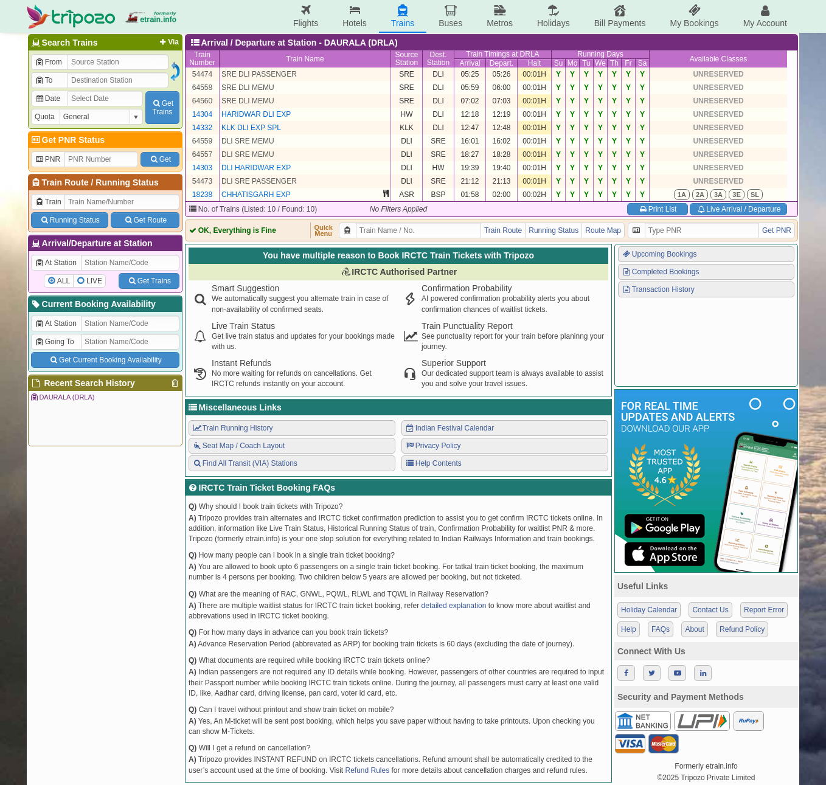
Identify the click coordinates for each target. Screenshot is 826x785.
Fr (628, 63)
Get (160, 159)
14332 (202, 127)
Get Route (145, 220)
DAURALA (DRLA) (62, 397)
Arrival (469, 63)
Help (628, 629)
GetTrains (162, 107)
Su (558, 63)
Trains (402, 16)
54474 (202, 74)
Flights (305, 16)
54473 (202, 181)
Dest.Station (438, 58)
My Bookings (694, 16)
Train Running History (232, 428)
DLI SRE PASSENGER (259, 181)
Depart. (501, 63)
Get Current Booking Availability (105, 360)
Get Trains (149, 281)
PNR (47, 159)
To (43, 80)
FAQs (660, 629)
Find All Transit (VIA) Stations (244, 463)
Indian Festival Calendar (449, 428)
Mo (572, 63)
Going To (54, 341)
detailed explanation (454, 605)
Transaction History (658, 289)
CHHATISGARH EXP (256, 194)
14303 (202, 168)
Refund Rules (367, 770)
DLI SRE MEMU (247, 141)
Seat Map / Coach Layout (238, 445)
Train (48, 202)
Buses (450, 16)
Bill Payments (620, 16)
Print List (657, 209)
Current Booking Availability (93, 304)
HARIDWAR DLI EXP (256, 114)
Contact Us (710, 610)
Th (614, 63)
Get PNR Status (67, 140)
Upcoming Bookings (659, 254)
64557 (202, 154)
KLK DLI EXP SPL (251, 127)
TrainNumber (202, 58)
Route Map (603, 230)
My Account (765, 16)
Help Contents (433, 463)
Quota (45, 116)
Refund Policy (742, 629)
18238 (202, 194)
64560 (202, 101)
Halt (534, 63)
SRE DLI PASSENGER (259, 74)
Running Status (126, 182)
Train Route (65, 182)
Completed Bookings (660, 272)
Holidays (553, 16)
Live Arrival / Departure (738, 209)
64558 (202, 87)
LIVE (94, 281)
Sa (642, 63)
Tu (586, 63)
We (600, 63)
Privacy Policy (432, 445)
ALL (63, 281)
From (48, 62)
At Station (56, 262)
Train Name (305, 59)
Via (168, 42)
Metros (500, 16)
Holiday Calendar (649, 610)
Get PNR (776, 230)
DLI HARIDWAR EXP (256, 168)
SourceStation (406, 58)
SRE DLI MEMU (247, 87)
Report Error (764, 610)
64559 (202, 141)
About (694, 629)
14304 (202, 114)
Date (47, 98)
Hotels (354, 16)
